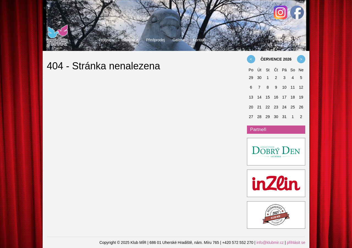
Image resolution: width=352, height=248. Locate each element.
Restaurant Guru (276, 215)
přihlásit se (296, 242)
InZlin (276, 183)
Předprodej (155, 40)
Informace (129, 40)
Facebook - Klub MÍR (297, 12)
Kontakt (199, 40)
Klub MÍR (58, 23)
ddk (276, 152)
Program (106, 40)
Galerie (178, 40)
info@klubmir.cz (270, 242)
